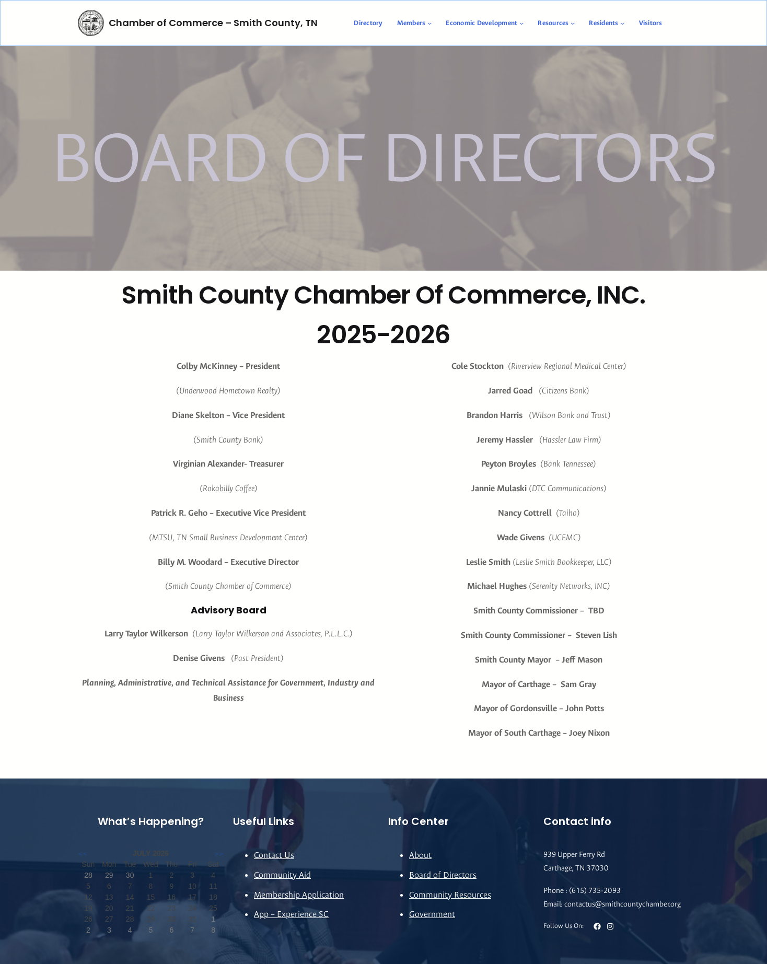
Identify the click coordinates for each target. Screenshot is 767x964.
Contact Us (274, 855)
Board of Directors (443, 874)
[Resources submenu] (573, 23)
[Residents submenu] (622, 23)
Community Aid (282, 874)
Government (432, 914)
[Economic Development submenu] (521, 23)
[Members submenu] (429, 23)
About (420, 855)
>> (219, 853)
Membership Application (299, 894)
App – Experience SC (291, 914)
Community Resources (450, 894)
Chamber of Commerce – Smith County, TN (213, 22)
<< (82, 853)
